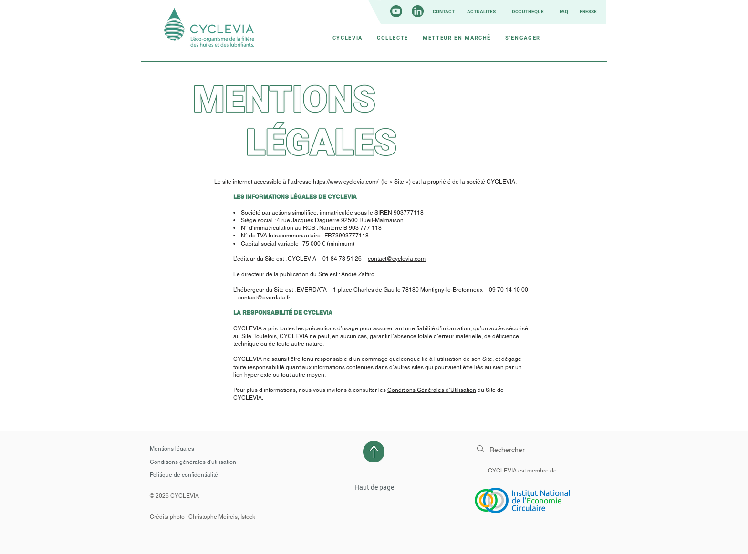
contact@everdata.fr (264, 297)
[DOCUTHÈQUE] (526, 12)
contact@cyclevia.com (397, 259)
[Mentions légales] (173, 448)
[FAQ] (563, 12)
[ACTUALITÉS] (480, 12)
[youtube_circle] (396, 11)
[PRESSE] (587, 12)
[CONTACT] (442, 12)
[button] (347, 38)
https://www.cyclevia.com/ (345, 181)
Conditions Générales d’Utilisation (431, 390)
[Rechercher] (519, 449)
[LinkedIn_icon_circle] (418, 11)
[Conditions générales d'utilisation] (195, 462)
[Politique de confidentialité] (187, 475)
